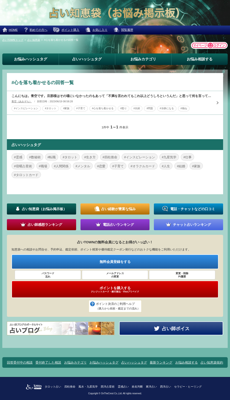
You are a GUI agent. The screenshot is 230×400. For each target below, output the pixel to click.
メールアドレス (115, 275)
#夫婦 (136, 108)
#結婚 (181, 166)
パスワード (48, 275)
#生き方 (90, 157)
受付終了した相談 (48, 362)
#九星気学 (169, 157)
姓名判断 (137, 386)
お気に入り (99, 30)
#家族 (66, 108)
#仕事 (187, 157)
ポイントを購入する (115, 289)
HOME (13, 30)
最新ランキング (161, 362)
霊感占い (123, 386)
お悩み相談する (200, 59)
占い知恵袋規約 (212, 362)
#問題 (150, 108)
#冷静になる (167, 108)
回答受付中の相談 (20, 362)
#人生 (166, 166)
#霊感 (18, 157)
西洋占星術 (108, 386)
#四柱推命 (110, 157)
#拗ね (184, 108)
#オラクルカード (143, 166)
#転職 (52, 157)
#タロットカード (26, 175)
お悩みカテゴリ (143, 59)
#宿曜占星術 (23, 166)
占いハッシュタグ (87, 59)
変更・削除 (182, 275)
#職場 (43, 166)
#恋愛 (101, 166)
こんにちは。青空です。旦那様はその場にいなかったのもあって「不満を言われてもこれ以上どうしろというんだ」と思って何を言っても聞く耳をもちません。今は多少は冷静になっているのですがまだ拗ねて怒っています (112, 96)
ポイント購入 (70, 30)
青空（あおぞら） (22, 101)
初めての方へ (38, 30)
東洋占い (151, 386)
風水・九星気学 (88, 386)
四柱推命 (69, 386)
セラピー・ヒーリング (188, 386)
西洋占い (165, 386)
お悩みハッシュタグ (30, 59)
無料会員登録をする (115, 262)
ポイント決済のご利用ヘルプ (118, 306)
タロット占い (53, 386)
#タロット (50, 108)
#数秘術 (35, 157)
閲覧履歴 (127, 30)
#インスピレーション (26, 108)
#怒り (123, 108)
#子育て (80, 108)
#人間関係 (61, 166)
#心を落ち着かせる (103, 108)
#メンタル (82, 166)
